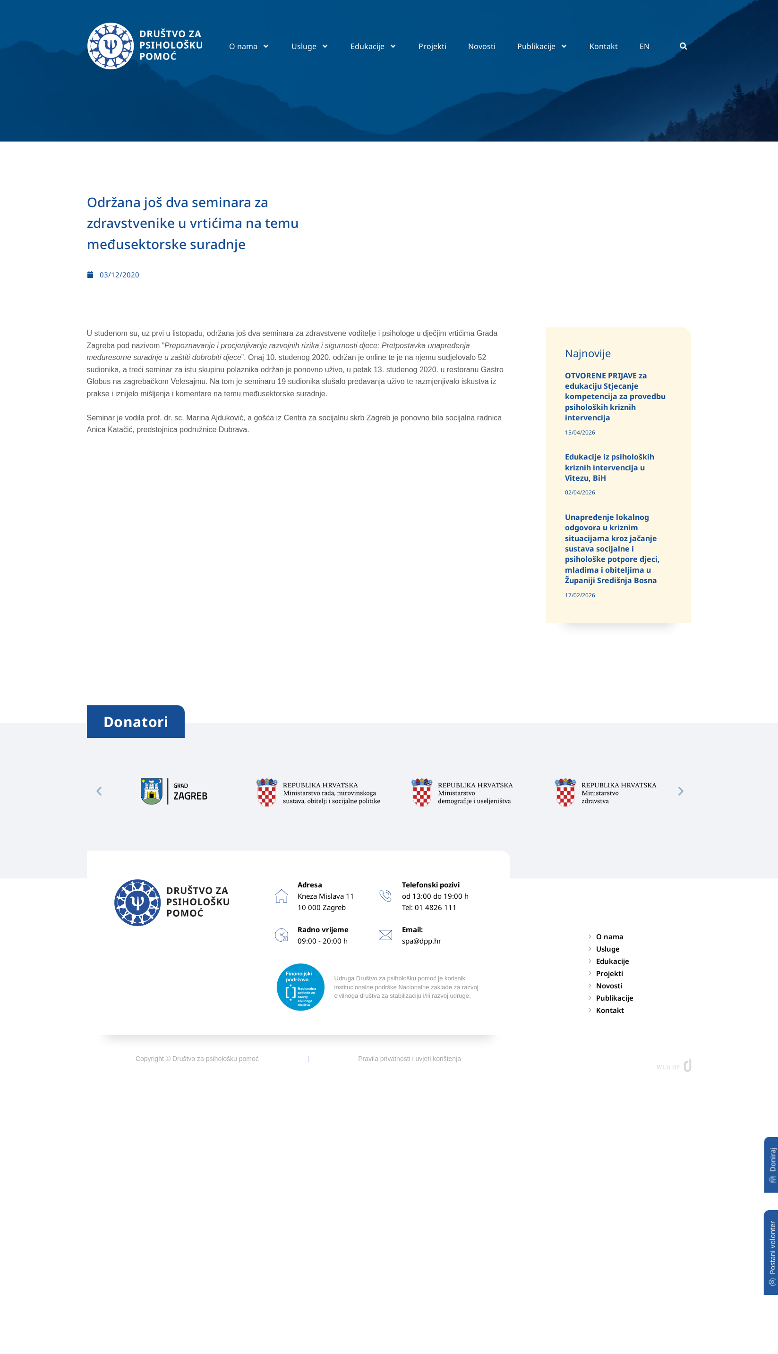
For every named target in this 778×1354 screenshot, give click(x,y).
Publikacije (542, 46)
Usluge (310, 46)
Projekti (432, 46)
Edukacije (374, 46)
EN (645, 46)
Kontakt (604, 46)
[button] (684, 46)
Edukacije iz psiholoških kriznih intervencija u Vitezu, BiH (609, 467)
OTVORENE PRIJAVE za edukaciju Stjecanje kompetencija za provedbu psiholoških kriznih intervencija (615, 396)
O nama (249, 46)
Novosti (482, 46)
